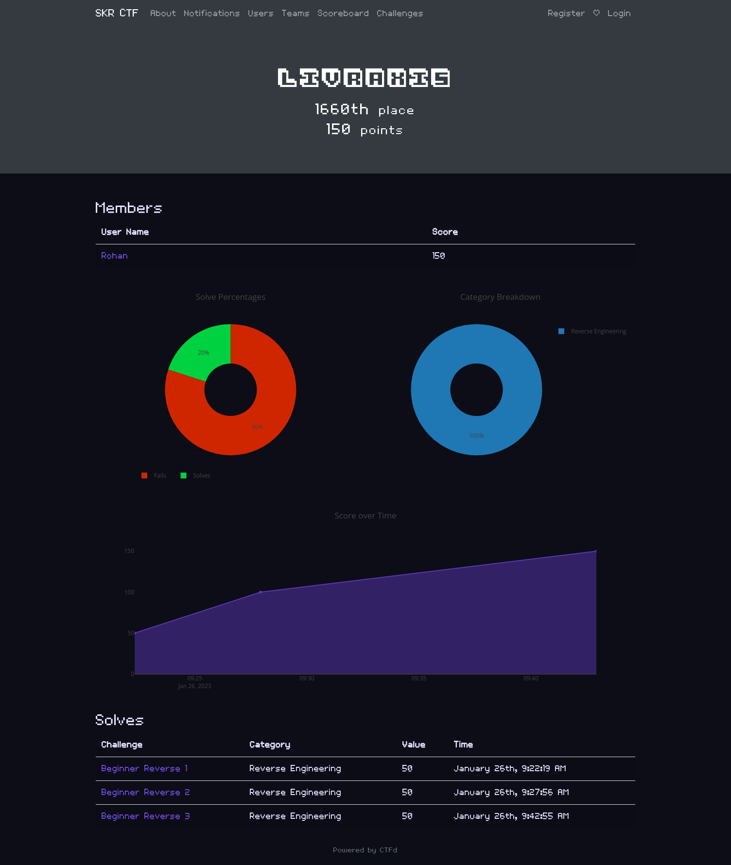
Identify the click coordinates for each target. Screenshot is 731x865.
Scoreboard (343, 13)
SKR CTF (117, 13)
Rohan (115, 255)
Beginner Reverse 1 (145, 768)
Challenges (400, 13)
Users (261, 13)
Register (567, 13)
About (163, 13)
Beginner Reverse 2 (146, 792)
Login (619, 13)
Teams (296, 13)
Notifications (212, 13)
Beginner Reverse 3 (146, 816)
